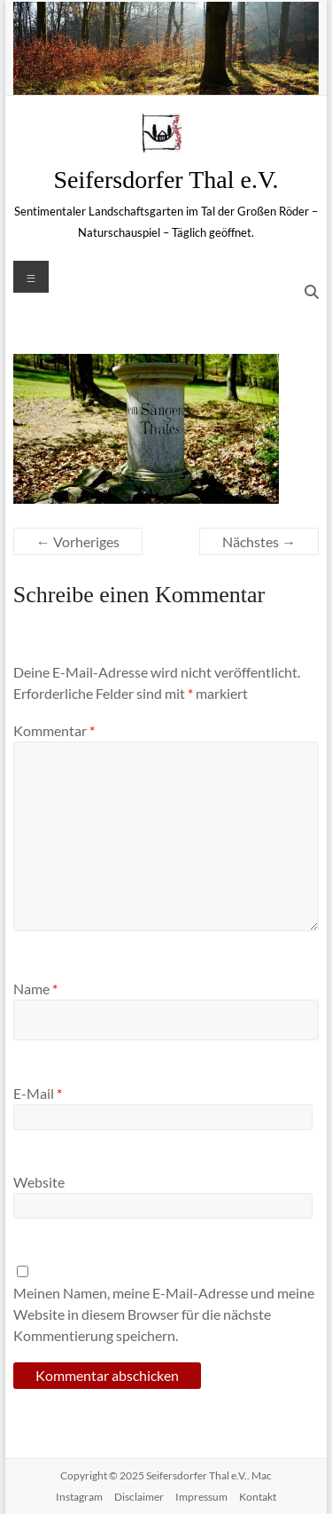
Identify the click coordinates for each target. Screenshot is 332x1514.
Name (35, 988)
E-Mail (37, 1093)
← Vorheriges (78, 541)
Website (39, 1181)
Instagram (79, 1496)
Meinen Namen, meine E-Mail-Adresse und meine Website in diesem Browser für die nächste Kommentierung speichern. (163, 1314)
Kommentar (54, 730)
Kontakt (257, 1496)
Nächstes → (259, 541)
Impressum (201, 1496)
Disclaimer (139, 1496)
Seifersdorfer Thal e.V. (166, 179)
